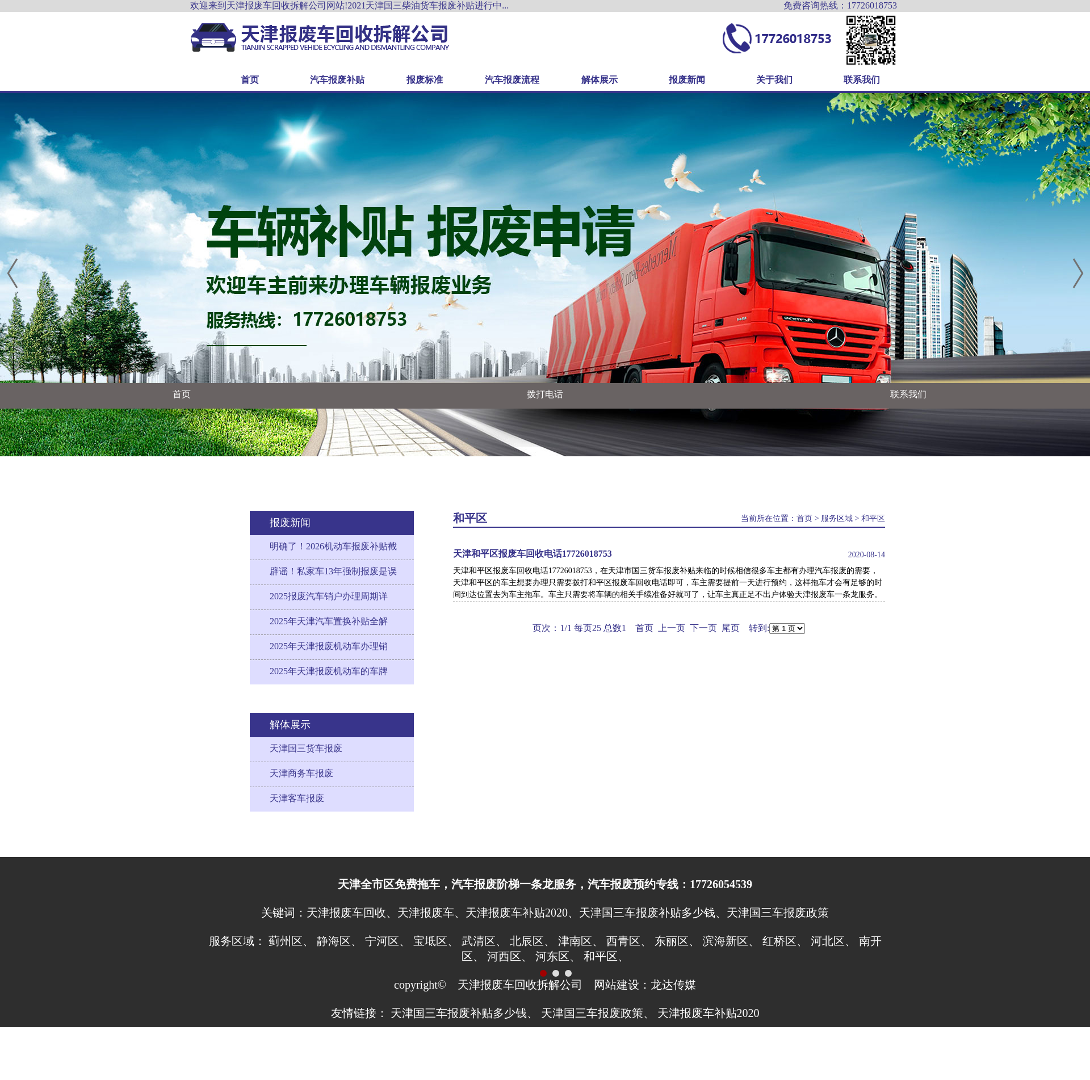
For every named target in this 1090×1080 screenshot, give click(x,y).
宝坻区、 (436, 941)
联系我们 (862, 80)
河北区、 (833, 941)
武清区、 (484, 941)
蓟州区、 (291, 941)
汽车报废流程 (512, 80)
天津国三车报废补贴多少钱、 (464, 1013)
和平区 (873, 518)
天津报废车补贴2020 (708, 1013)
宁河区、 (387, 941)
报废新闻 (687, 80)
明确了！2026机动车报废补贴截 (333, 546)
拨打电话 (545, 394)
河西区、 (510, 956)
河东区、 (558, 956)
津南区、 (580, 941)
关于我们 (774, 80)
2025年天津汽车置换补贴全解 (329, 621)
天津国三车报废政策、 (598, 1013)
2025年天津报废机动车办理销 (329, 646)
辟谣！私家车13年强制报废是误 (333, 571)
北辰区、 (532, 941)
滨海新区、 (731, 941)
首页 (250, 80)
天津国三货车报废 (306, 748)
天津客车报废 (297, 798)
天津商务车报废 (301, 773)
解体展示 (599, 80)
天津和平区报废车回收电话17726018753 (532, 553)
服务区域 (837, 518)
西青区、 (629, 941)
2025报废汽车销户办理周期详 (329, 596)
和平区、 (606, 956)
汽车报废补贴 (337, 80)
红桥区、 (785, 941)
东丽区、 (677, 941)
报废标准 (424, 80)
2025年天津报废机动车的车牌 (329, 671)
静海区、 (339, 941)
